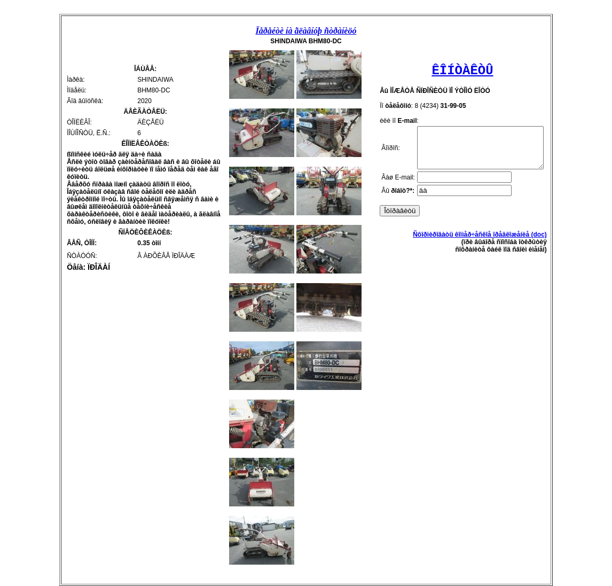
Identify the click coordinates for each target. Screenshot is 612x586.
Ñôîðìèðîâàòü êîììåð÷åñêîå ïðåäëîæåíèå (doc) (487, 242)
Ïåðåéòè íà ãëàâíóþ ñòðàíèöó (306, 30)
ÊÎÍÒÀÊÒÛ (462, 71)
